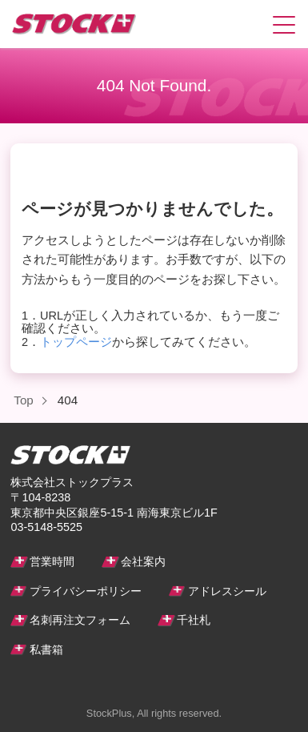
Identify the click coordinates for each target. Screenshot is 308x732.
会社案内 (143, 561)
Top (24, 400)
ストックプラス (54, 24)
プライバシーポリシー (86, 591)
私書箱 (46, 649)
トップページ (76, 342)
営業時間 (52, 561)
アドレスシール (227, 591)
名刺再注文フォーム (80, 619)
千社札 (193, 619)
